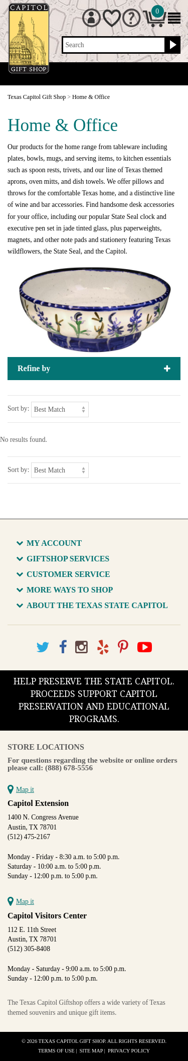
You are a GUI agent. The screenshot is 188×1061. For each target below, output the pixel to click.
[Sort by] (60, 409)
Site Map (91, 1050)
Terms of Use (56, 1050)
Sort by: (18, 408)
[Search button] (171, 45)
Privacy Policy (129, 1050)
